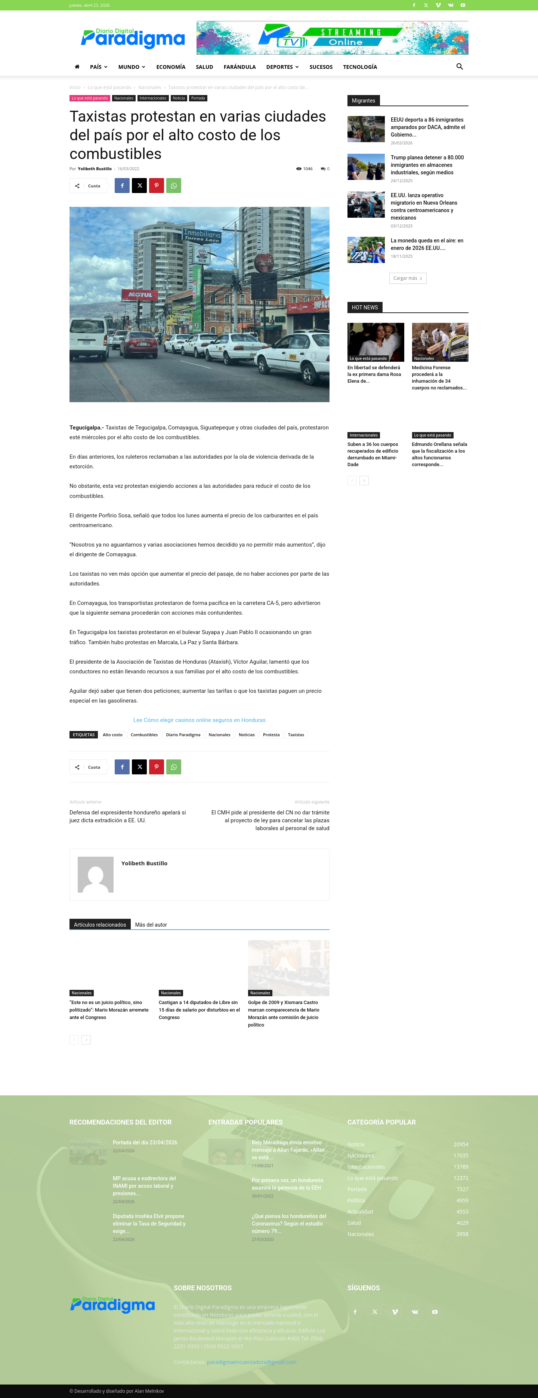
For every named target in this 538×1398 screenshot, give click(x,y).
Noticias (247, 734)
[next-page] (86, 1039)
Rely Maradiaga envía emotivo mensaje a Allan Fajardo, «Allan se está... (288, 1149)
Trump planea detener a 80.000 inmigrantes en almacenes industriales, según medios (427, 165)
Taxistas (296, 734)
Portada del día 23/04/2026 (145, 1142)
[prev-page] (74, 1039)
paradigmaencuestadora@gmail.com (252, 1361)
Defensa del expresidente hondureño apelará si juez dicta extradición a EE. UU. (127, 816)
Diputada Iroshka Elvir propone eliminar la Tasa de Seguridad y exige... (149, 1223)
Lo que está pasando (109, 87)
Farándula (240, 66)
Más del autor (151, 925)
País (99, 66)
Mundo (132, 66)
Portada (198, 98)
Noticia (179, 98)
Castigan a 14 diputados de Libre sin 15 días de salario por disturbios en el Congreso (199, 1010)
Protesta (271, 734)
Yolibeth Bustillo (95, 168)
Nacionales (149, 87)
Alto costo (113, 734)
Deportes (282, 66)
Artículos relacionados (100, 925)
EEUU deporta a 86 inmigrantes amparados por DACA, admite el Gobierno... (428, 127)
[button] (460, 67)
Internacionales (153, 98)
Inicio (75, 87)
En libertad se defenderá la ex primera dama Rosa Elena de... (374, 374)
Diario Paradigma (183, 734)
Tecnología (360, 66)
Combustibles (144, 734)
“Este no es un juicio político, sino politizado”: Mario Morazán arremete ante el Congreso (109, 1010)
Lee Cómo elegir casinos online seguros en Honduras (199, 720)
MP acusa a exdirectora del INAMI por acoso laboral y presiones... (144, 1185)
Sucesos (321, 66)
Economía (170, 66)
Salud (204, 66)
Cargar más (408, 278)
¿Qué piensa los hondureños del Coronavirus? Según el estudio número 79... (289, 1223)
